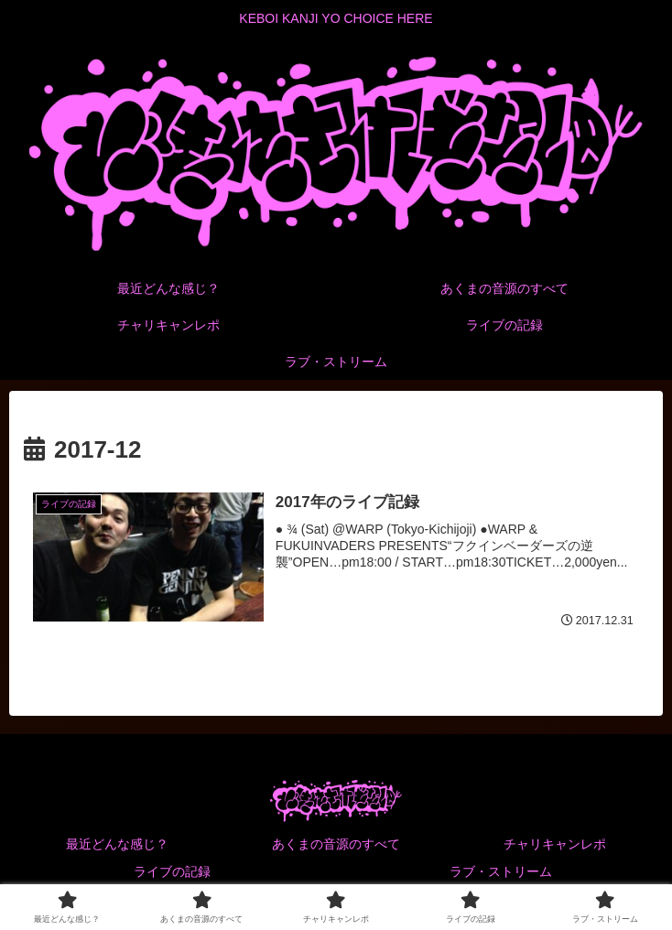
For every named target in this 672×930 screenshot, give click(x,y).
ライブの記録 (172, 871)
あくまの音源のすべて (336, 844)
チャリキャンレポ (555, 844)
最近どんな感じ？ (117, 844)
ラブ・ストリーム (501, 871)
